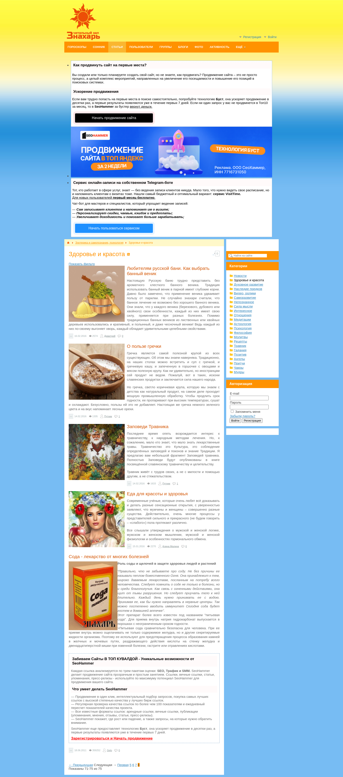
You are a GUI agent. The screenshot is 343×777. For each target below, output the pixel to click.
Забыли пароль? (242, 416)
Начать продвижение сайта (114, 118)
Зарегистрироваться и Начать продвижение (112, 738)
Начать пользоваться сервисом (114, 228)
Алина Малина (171, 546)
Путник (108, 416)
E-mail (234, 393)
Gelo (109, 750)
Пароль (235, 402)
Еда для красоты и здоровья (157, 493)
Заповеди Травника (147, 426)
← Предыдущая (81, 765)
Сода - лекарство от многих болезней (109, 556)
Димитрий (110, 336)
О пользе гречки (144, 346)
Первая (123, 765)
